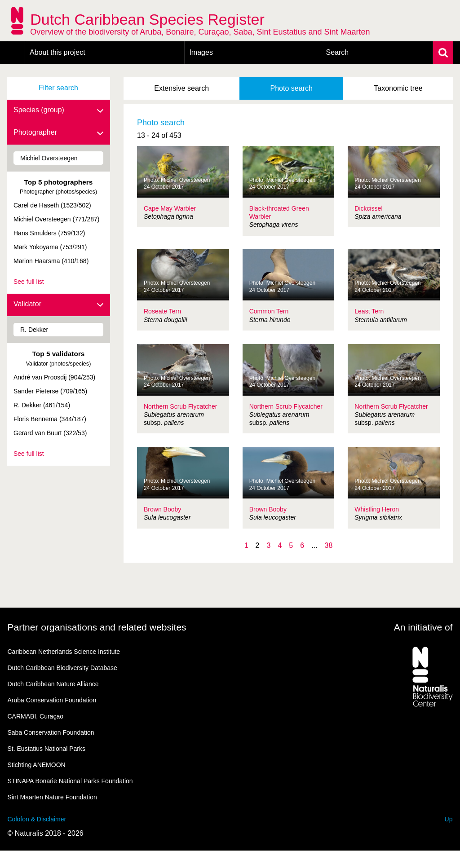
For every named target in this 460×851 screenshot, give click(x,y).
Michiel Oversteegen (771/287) (56, 219)
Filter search (58, 88)
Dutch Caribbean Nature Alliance (53, 684)
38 (328, 545)
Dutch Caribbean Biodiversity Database (62, 667)
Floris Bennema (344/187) (49, 419)
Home (16, 52)
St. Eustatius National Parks (47, 748)
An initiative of (423, 627)
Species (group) (58, 110)
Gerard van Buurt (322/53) (50, 433)
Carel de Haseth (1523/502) (52, 205)
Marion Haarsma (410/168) (50, 261)
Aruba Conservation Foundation (52, 700)
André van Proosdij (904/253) (54, 377)
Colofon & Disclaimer (37, 819)
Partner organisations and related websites (97, 627)
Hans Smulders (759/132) (49, 233)
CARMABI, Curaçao (35, 716)
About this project (57, 52)
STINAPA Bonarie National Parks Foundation (70, 781)
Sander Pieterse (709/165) (50, 391)
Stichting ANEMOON (37, 764)
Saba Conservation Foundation (51, 732)
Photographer (58, 132)
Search (337, 52)
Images (200, 52)
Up (449, 819)
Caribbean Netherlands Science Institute (64, 651)
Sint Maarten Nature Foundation (52, 797)
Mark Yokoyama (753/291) (50, 247)
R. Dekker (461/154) (41, 405)
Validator (58, 304)
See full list (28, 281)
